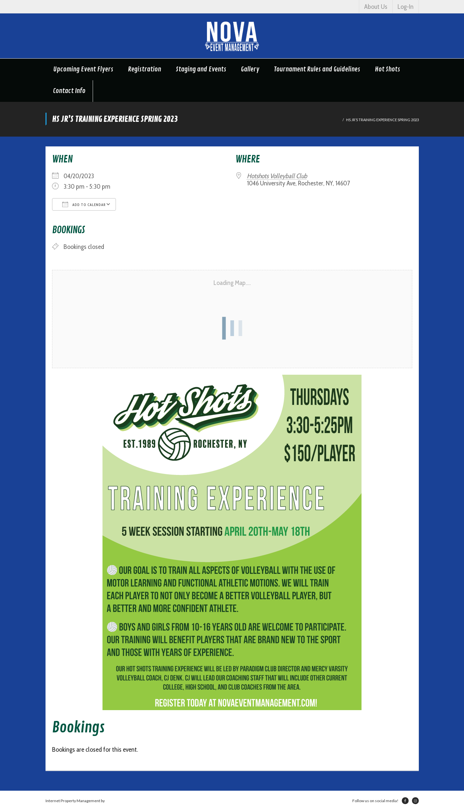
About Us (375, 6)
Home (334, 120)
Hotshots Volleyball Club (277, 176)
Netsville (113, 800)
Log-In (406, 6)
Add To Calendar (84, 204)
